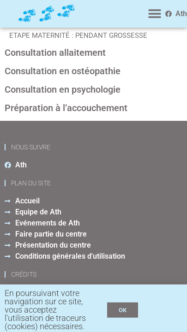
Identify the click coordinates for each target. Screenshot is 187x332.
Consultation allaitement (55, 52)
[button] (155, 14)
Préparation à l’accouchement (66, 107)
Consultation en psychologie (63, 89)
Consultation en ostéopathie (63, 71)
